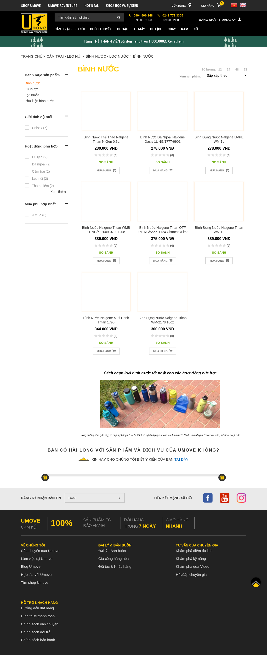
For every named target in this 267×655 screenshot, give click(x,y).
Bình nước (143, 56)
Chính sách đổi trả (35, 632)
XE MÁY (139, 29)
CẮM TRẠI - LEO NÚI (70, 29)
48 (237, 69)
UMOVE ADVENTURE (62, 6)
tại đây (181, 459)
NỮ (195, 29)
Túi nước (31, 89)
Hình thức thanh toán (38, 616)
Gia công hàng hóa (113, 559)
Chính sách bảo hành (38, 640)
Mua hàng (106, 170)
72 (245, 69)
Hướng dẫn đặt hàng (37, 608)
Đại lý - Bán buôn (112, 551)
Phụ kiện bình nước (40, 101)
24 (228, 69)
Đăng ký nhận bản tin (41, 498)
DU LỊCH (156, 29)
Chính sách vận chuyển (39, 624)
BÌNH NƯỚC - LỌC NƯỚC (108, 56)
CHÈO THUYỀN (101, 29)
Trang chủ (33, 56)
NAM (184, 29)
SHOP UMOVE (31, 6)
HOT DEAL (92, 6)
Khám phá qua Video (192, 566)
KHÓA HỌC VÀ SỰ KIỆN (122, 6)
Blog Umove (31, 566)
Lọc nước (32, 95)
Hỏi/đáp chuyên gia (191, 575)
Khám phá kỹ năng (191, 559)
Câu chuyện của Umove (40, 551)
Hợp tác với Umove (36, 575)
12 (220, 69)
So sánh (106, 162)
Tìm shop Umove (34, 582)
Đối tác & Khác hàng (114, 566)
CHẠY (172, 29)
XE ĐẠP (122, 29)
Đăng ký (229, 20)
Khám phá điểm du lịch (194, 551)
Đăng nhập (208, 20)
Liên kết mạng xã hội (173, 498)
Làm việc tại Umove (36, 559)
